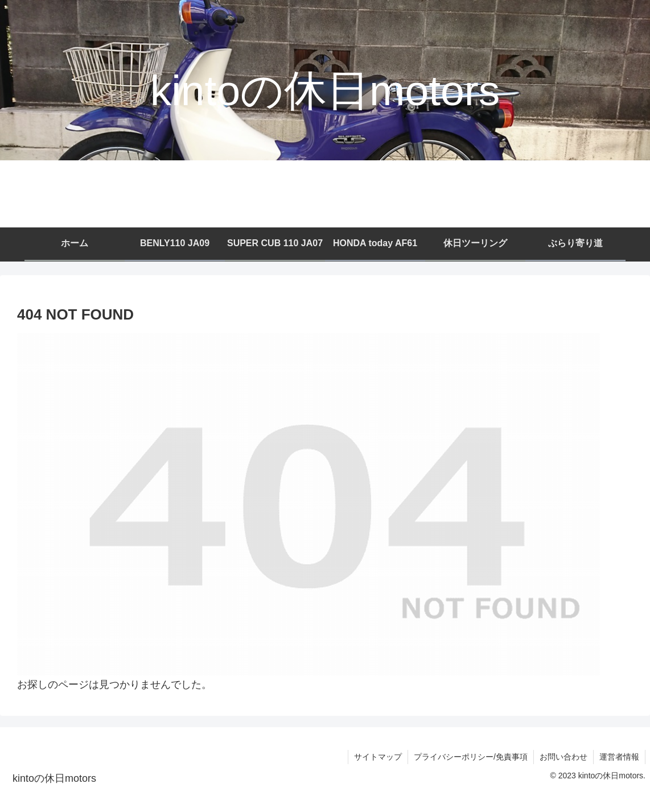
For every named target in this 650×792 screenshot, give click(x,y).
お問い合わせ (563, 756)
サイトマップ (378, 756)
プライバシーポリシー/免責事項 (471, 756)
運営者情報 (619, 756)
